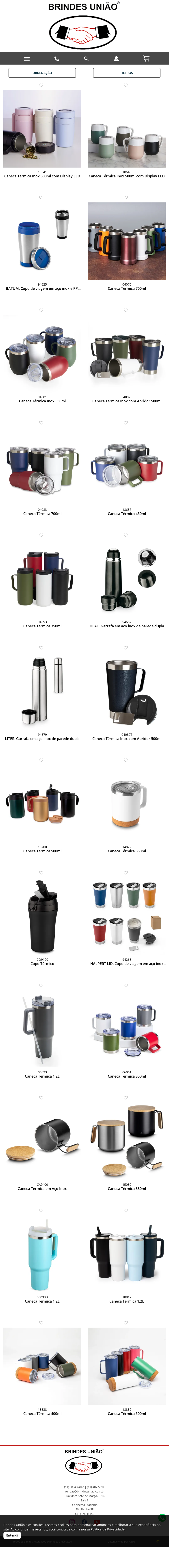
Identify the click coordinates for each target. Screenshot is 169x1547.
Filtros (127, 73)
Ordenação (42, 73)
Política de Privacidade (108, 1529)
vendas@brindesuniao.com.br (85, 1491)
